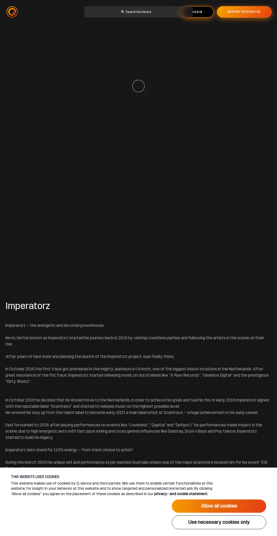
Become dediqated (244, 12)
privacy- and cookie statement (180, 494)
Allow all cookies (219, 506)
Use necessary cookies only (219, 522)
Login (198, 12)
